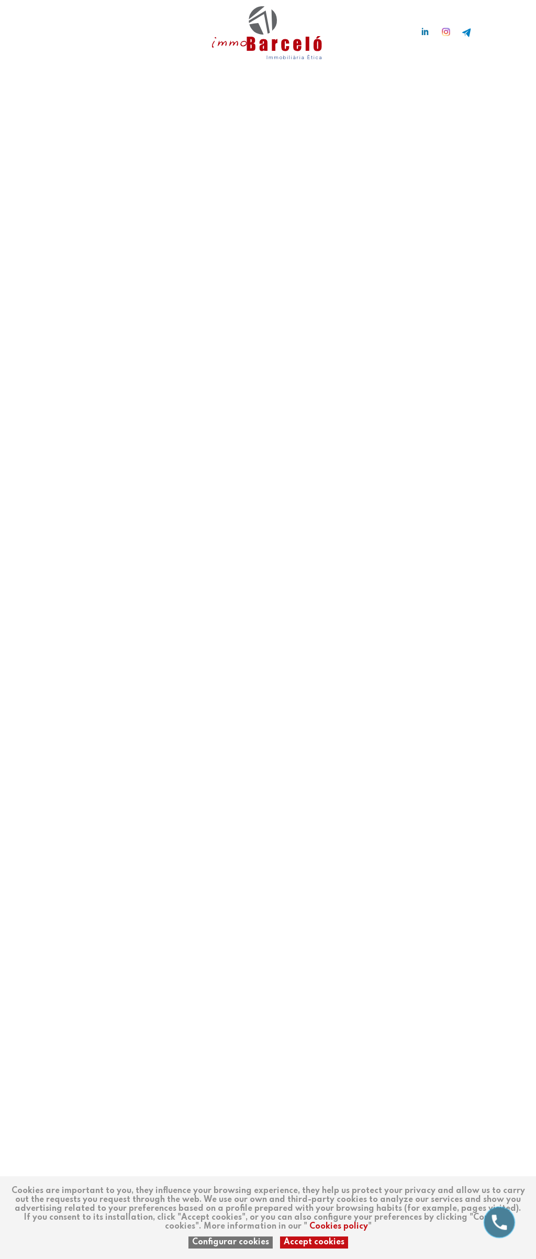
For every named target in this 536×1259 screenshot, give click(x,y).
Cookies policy (338, 1226)
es (23, 27)
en (55, 27)
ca (39, 27)
